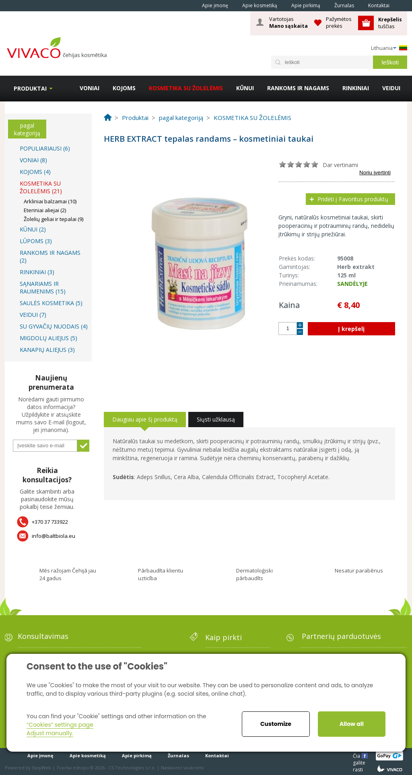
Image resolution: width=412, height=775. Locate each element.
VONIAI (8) (33, 160)
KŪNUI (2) (33, 229)
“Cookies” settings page (60, 725)
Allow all (352, 724)
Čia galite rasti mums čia (360, 755)
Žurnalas (344, 5)
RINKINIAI (355, 88)
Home (184, 5)
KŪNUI (245, 88)
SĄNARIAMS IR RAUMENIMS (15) (43, 287)
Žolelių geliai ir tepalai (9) (53, 219)
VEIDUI (391, 88)
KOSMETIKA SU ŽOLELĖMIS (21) (41, 187)
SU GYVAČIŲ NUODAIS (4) (54, 326)
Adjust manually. (50, 733)
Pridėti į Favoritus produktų (352, 199)
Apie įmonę (215, 5)
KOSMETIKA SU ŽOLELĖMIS (186, 88)
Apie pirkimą (305, 5)
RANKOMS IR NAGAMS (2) (50, 256)
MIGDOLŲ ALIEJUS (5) (48, 338)
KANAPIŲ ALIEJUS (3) (47, 349)
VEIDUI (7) (33, 314)
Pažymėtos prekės (339, 22)
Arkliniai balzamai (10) (50, 201)
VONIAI (89, 88)
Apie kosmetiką (259, 5)
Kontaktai (378, 5)
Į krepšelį (351, 329)
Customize (275, 724)
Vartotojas (288, 22)
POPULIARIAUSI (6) (45, 148)
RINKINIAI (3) (37, 272)
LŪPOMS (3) (36, 241)
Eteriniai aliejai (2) (45, 210)
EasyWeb (41, 768)
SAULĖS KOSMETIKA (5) (51, 303)
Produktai (30, 88)
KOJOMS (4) (35, 172)
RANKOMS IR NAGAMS (298, 88)
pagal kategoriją (27, 129)
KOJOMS (124, 88)
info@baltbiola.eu (53, 535)
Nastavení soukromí (182, 768)
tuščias (390, 22)
